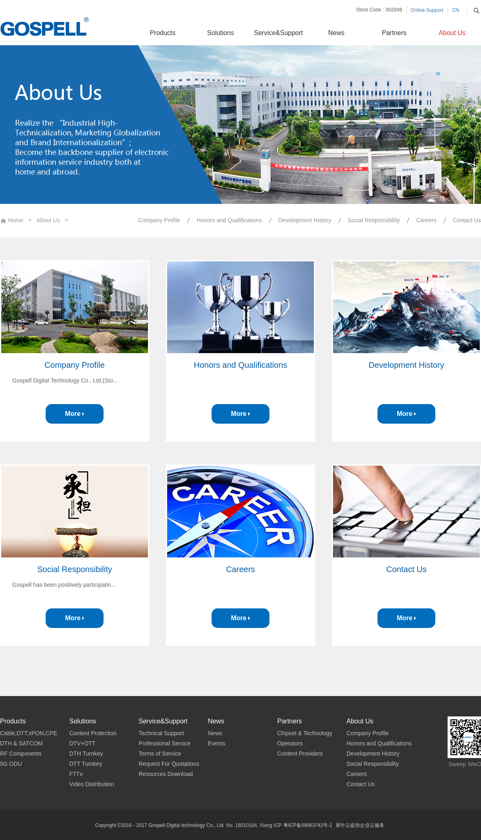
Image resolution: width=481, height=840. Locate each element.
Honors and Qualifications (240, 364)
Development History (406, 364)
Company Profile (74, 364)
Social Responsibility (74, 569)
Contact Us (406, 569)
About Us (48, 220)
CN (455, 10)
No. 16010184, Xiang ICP (254, 825)
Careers (240, 569)
